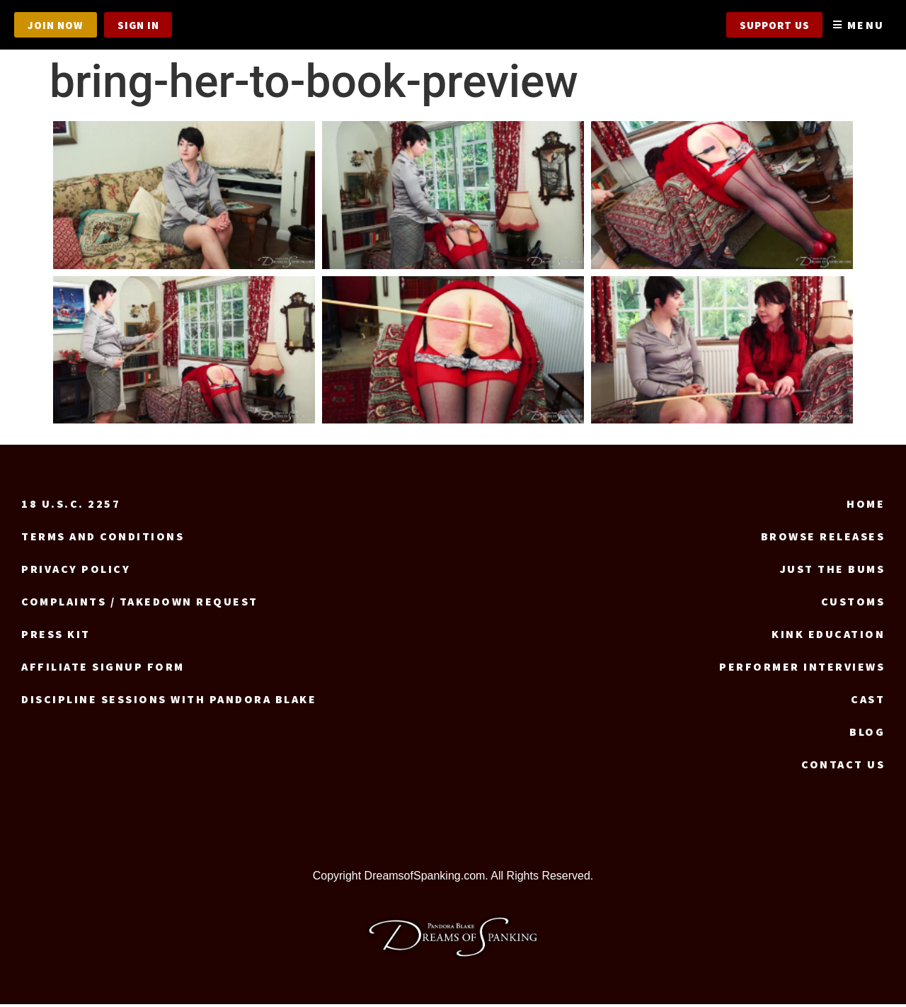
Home (866, 506)
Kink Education (828, 637)
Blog (867, 734)
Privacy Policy (75, 571)
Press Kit (56, 637)
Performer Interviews (802, 669)
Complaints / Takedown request (139, 604)
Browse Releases (823, 539)
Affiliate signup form (103, 669)
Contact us (843, 767)
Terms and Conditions (102, 539)
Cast (868, 702)
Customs (853, 604)
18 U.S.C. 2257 (70, 506)
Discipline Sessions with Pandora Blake (168, 702)
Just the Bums (832, 571)
